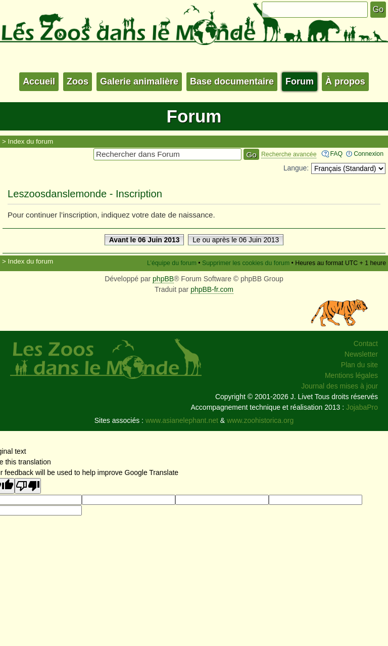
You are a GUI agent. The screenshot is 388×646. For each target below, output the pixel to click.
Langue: (296, 168)
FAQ (336, 153)
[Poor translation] (28, 486)
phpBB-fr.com (211, 289)
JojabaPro (362, 407)
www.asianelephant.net (182, 420)
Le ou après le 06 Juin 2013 (235, 240)
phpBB (163, 279)
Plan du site (359, 365)
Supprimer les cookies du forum (245, 263)
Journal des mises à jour (339, 386)
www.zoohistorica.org (260, 420)
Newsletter (361, 354)
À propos (345, 81)
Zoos (77, 81)
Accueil (39, 81)
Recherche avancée (289, 154)
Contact (366, 343)
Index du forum (31, 141)
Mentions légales (351, 375)
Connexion (368, 153)
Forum (299, 81)
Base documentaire (232, 81)
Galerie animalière (139, 81)
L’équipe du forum (172, 263)
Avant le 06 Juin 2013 (144, 240)
